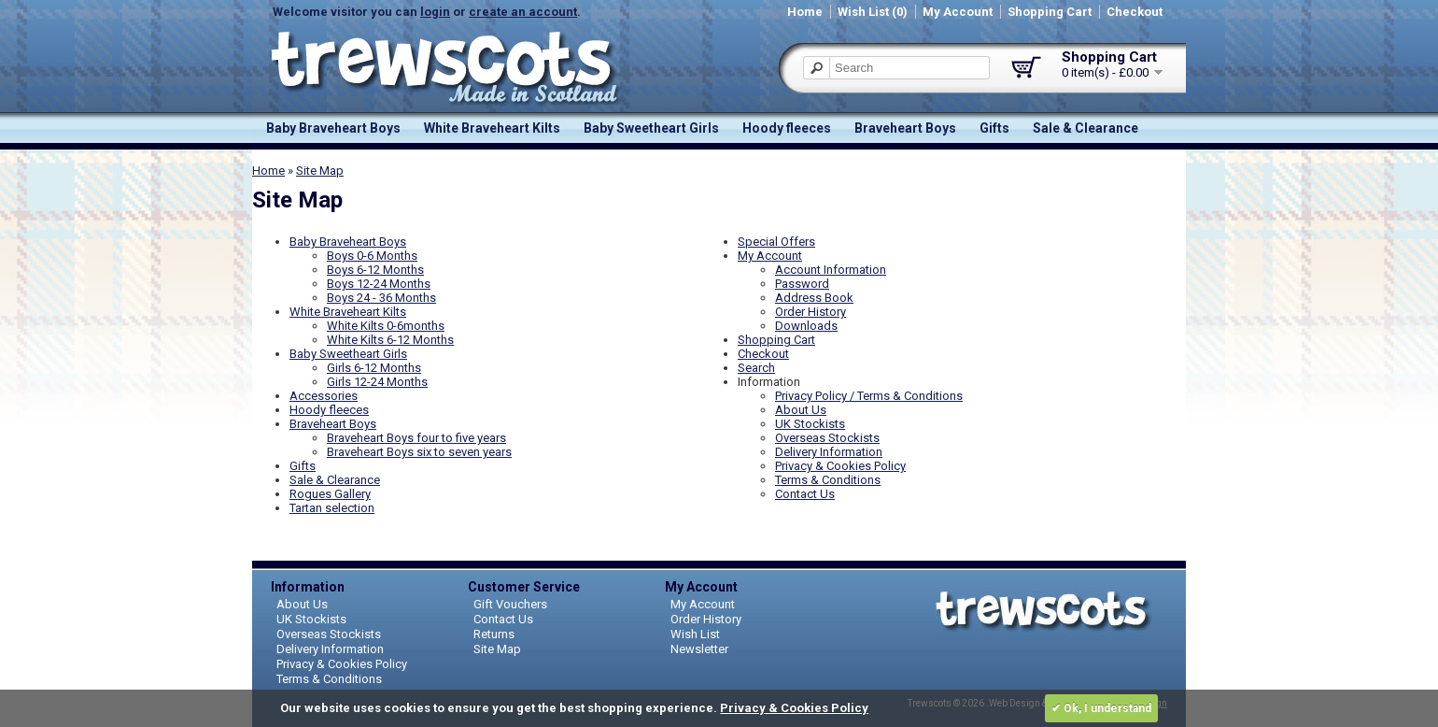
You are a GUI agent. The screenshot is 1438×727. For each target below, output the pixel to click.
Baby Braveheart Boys (333, 128)
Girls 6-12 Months (374, 368)
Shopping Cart (1050, 12)
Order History (810, 312)
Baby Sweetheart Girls (651, 128)
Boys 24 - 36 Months (381, 298)
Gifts (994, 128)
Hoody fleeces (786, 128)
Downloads (806, 326)
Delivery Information (828, 452)
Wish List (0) (873, 12)
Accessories (323, 396)
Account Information (830, 270)
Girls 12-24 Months (377, 382)
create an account (523, 12)
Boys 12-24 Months (378, 284)
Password (802, 284)
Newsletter (699, 649)
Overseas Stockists (827, 438)
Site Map (320, 171)
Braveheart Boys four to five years (416, 438)
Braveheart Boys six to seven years (419, 452)
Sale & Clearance (1085, 128)
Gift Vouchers (510, 604)
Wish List (695, 634)
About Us (800, 410)
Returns (494, 634)
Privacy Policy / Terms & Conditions (869, 396)
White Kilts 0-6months (385, 326)
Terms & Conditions (828, 480)
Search (756, 368)
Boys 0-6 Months (372, 256)
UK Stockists (810, 424)
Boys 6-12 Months (375, 270)
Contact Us (805, 494)
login (435, 12)
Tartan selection (331, 508)
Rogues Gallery (330, 494)
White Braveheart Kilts (492, 128)
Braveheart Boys (905, 128)
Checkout (1135, 12)
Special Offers (776, 242)
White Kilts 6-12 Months (390, 340)
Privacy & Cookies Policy (840, 466)
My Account (958, 12)
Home (805, 12)
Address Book (814, 298)
